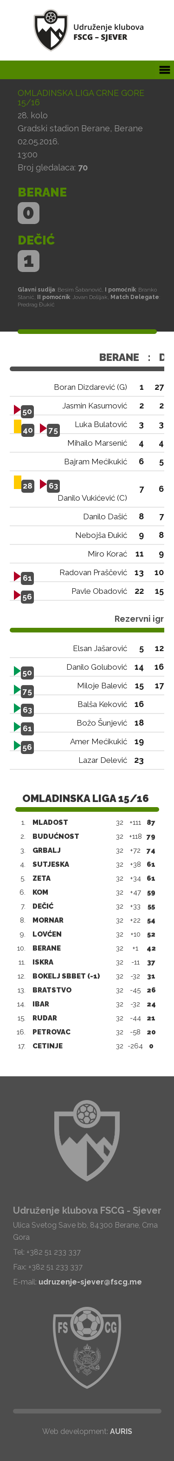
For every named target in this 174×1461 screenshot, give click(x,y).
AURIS (121, 1431)
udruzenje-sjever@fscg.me (90, 1282)
